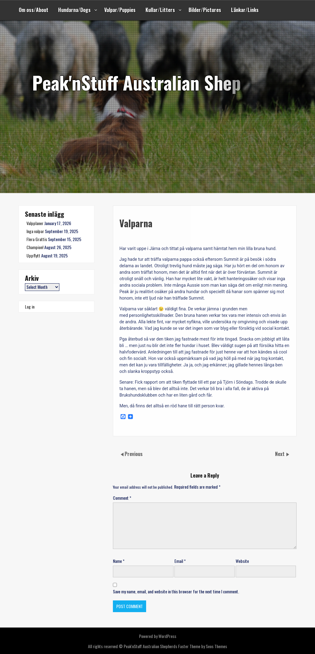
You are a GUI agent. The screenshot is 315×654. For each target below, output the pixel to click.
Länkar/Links (245, 10)
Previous (134, 454)
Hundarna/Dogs (74, 10)
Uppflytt (33, 255)
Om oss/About (33, 10)
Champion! (34, 247)
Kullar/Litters (160, 10)
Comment (122, 498)
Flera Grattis (36, 239)
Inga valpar (35, 231)
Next (280, 454)
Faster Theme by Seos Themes (202, 646)
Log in (29, 306)
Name (119, 561)
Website (242, 561)
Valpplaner (34, 223)
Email (180, 561)
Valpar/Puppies (120, 10)
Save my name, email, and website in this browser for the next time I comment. (176, 591)
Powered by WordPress (157, 636)
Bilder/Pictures (205, 10)
